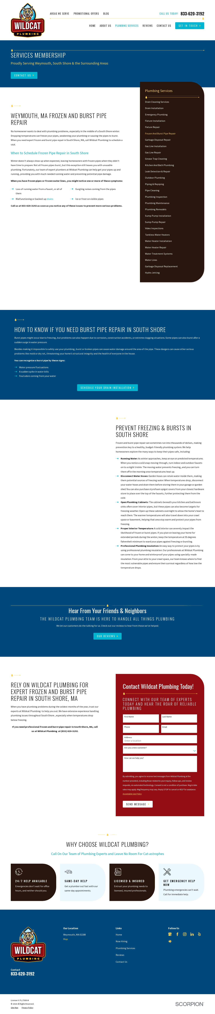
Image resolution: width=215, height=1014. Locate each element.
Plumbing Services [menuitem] (127, 25)
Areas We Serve (59, 13)
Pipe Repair (57, 153)
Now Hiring (121, 941)
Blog (106, 13)
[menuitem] (172, 102)
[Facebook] (177, 934)
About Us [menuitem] (105, 25)
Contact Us (121, 961)
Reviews (120, 954)
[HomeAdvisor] (170, 941)
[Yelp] (199, 934)
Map (65, 939)
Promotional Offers (86, 13)
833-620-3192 (192, 13)
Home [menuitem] (92, 25)
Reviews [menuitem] (148, 25)
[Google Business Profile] (170, 934)
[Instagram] (184, 934)
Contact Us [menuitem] (164, 25)
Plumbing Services (125, 948)
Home (119, 934)
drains (50, 198)
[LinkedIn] (192, 934)
